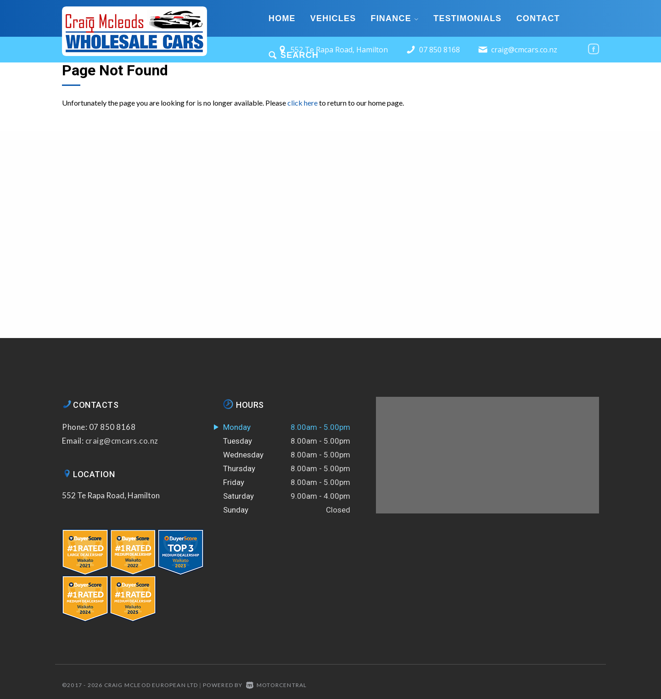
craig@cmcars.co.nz (524, 50)
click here (302, 102)
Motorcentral (276, 685)
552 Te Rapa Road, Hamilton (111, 495)
